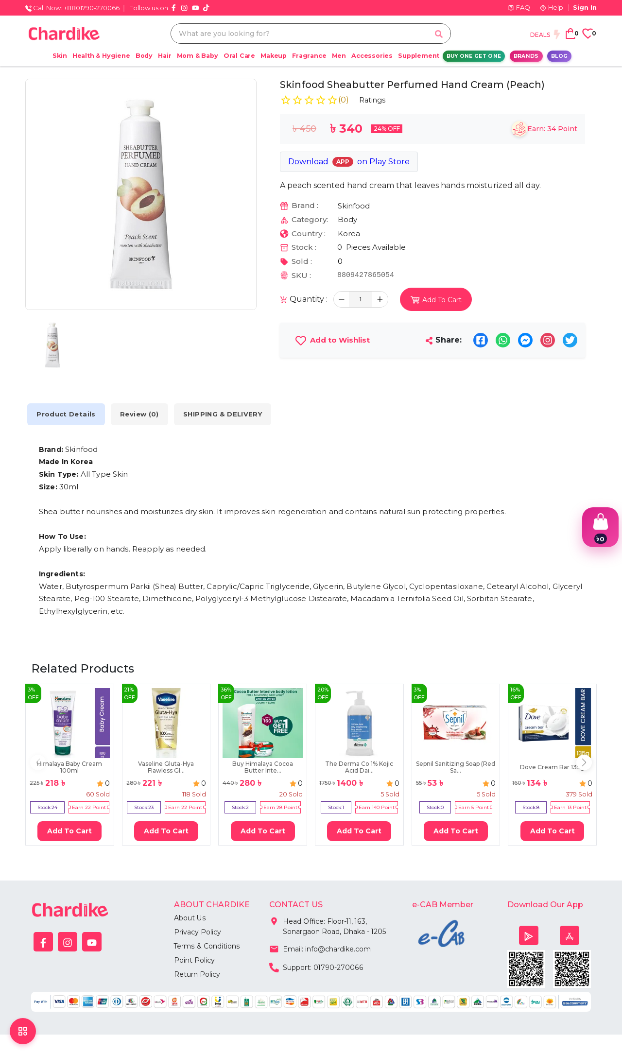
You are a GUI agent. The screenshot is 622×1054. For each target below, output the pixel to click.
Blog (559, 56)
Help (551, 7)
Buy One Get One (474, 56)
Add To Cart (69, 831)
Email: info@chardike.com (320, 948)
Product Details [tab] (66, 414)
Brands (526, 56)
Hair (164, 55)
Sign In (585, 7)
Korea (349, 233)
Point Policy (194, 960)
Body (144, 55)
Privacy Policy (197, 932)
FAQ (519, 7)
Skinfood (354, 205)
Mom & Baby (197, 55)
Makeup (273, 55)
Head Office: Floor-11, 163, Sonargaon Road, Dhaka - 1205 (327, 924)
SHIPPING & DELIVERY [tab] (224, 414)
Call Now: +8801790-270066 (72, 8)
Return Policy (197, 974)
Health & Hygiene (101, 55)
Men (339, 55)
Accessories (372, 55)
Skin (59, 55)
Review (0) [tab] (141, 414)
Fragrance (309, 55)
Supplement (418, 55)
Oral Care (239, 55)
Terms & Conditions (207, 946)
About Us (190, 918)
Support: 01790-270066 (316, 966)
